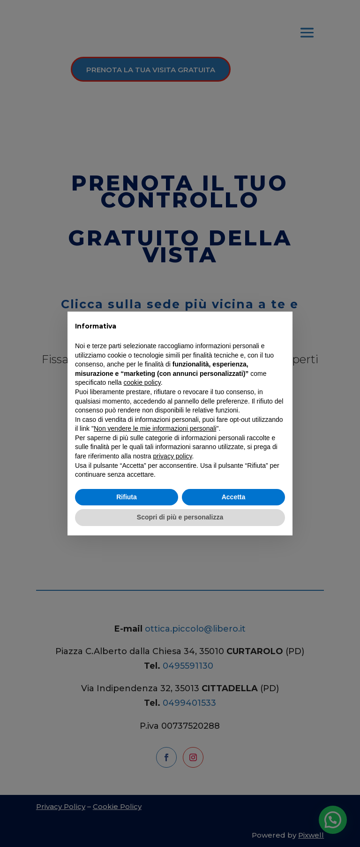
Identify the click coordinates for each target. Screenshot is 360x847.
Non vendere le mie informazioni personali (155, 428)
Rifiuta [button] (126, 497)
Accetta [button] (234, 497)
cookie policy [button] (142, 382)
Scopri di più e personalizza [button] (180, 517)
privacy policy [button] (172, 456)
